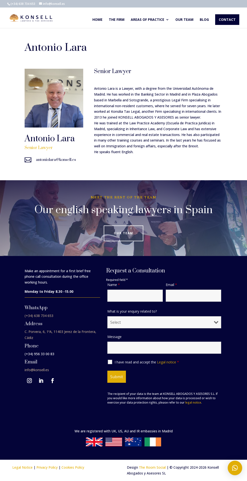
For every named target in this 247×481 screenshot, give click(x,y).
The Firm (116, 20)
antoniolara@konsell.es (56, 159)
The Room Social (152, 467)
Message (114, 336)
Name (113, 284)
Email (171, 284)
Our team (184, 20)
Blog (204, 20)
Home (97, 20)
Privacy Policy (47, 467)
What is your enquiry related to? (132, 311)
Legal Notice (22, 467)
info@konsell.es (37, 370)
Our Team (123, 233)
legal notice (193, 402)
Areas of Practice (147, 20)
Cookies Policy (73, 467)
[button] (235, 468)
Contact (227, 19)
